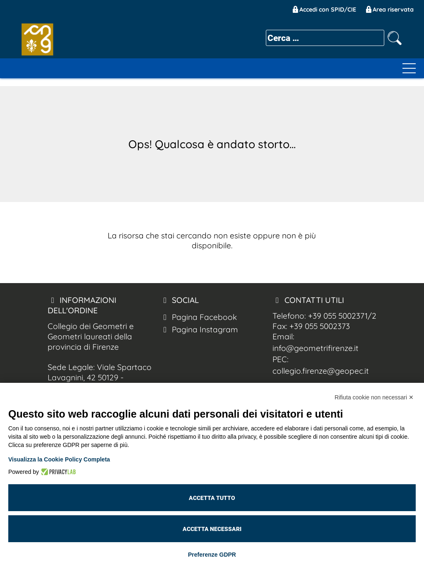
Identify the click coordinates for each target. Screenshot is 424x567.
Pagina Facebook (198, 317)
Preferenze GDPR (212, 554)
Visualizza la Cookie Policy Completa (59, 459)
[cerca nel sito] (394, 38)
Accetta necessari (212, 529)
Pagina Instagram (199, 329)
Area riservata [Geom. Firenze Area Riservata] (389, 9)
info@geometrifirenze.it (315, 348)
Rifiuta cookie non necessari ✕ (374, 397)
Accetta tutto (212, 498)
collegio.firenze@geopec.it (320, 371)
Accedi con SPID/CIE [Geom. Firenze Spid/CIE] (323, 9)
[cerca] (325, 38)
